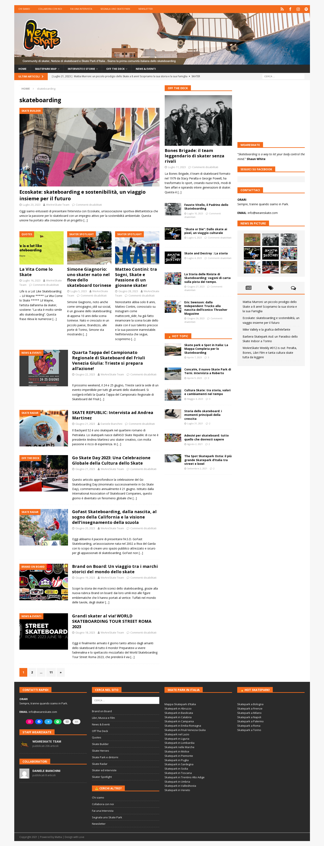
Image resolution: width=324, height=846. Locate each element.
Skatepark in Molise (176, 751)
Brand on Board (102, 711)
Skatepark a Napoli (249, 717)
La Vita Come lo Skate (36, 271)
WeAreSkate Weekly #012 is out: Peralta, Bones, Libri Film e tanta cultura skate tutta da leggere (270, 352)
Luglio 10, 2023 (195, 213)
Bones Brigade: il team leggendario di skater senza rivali (194, 155)
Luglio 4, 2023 (194, 257)
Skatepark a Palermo (250, 721)
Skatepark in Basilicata (178, 712)
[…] (85, 220)
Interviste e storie (86, 68)
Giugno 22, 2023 (85, 374)
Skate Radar (99, 763)
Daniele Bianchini (111, 423)
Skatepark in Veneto (177, 790)
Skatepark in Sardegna (178, 764)
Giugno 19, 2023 (85, 577)
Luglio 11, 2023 (177, 167)
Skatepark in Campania (179, 721)
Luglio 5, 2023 (78, 291)
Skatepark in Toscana (178, 773)
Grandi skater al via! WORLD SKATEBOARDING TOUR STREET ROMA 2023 (111, 621)
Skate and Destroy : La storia (206, 253)
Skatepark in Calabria (178, 717)
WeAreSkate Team (57, 204)
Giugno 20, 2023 (85, 528)
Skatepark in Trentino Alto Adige (184, 777)
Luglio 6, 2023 (194, 237)
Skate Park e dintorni (105, 757)
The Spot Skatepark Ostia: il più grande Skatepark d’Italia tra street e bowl (208, 459)
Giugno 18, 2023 (85, 632)
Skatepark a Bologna (250, 704)
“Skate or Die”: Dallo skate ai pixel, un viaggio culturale (205, 231)
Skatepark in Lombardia (179, 742)
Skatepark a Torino (249, 730)
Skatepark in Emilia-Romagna (182, 725)
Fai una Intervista (81, 8)
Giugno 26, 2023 (196, 318)
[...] (179, 192)
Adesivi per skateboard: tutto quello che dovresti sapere (206, 437)
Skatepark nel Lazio (176, 734)
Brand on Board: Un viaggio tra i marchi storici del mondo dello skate (115, 568)
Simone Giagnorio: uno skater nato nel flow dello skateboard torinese (89, 277)
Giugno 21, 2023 (85, 423)
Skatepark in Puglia (176, 760)
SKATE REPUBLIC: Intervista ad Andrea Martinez (112, 414)
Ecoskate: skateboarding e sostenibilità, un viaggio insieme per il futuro (82, 194)
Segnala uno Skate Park (115, 8)
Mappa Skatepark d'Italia (180, 704)
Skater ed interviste (104, 770)
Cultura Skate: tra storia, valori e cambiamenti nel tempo (207, 392)
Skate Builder (100, 744)
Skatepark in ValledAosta (180, 785)
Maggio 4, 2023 (195, 398)
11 (51, 672)
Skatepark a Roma (248, 725)
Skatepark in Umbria (177, 781)
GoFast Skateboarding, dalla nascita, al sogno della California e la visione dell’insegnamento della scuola (114, 517)
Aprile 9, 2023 (194, 377)
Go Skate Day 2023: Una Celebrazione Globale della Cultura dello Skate (111, 460)
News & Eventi (155, 68)
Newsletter (145, 8)
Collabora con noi (50, 8)
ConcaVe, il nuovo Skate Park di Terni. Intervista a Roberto (207, 371)
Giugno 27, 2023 (196, 286)
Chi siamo (24, 8)
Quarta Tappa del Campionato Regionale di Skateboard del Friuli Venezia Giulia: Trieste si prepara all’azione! (108, 360)
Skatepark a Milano (249, 712)
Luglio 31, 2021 (195, 423)
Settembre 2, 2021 (197, 468)
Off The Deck (178, 88)
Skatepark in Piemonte (178, 755)
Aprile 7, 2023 (194, 357)
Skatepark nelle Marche (179, 747)
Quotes (96, 737)
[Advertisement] (198, 505)
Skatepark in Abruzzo (178, 708)
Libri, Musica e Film (103, 717)
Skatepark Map (48, 68)
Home (22, 68)
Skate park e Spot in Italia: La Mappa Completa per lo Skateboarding (206, 348)
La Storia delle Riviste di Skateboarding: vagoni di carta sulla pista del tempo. (207, 277)
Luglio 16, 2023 (31, 280)
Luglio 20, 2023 (31, 204)
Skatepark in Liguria (176, 738)
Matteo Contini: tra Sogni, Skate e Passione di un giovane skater (136, 277)
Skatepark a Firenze (249, 708)
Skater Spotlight (102, 776)
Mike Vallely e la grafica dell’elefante (266, 329)
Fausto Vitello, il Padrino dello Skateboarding (206, 206)
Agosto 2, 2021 (195, 443)
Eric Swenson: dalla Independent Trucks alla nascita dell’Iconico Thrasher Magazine (205, 307)
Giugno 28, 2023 (128, 291)
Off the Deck (123, 68)
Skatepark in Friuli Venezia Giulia (185, 730)
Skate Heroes (100, 750)
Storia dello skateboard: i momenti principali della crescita (203, 414)
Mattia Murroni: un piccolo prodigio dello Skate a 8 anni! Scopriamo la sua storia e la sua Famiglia (270, 306)
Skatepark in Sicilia (176, 768)
